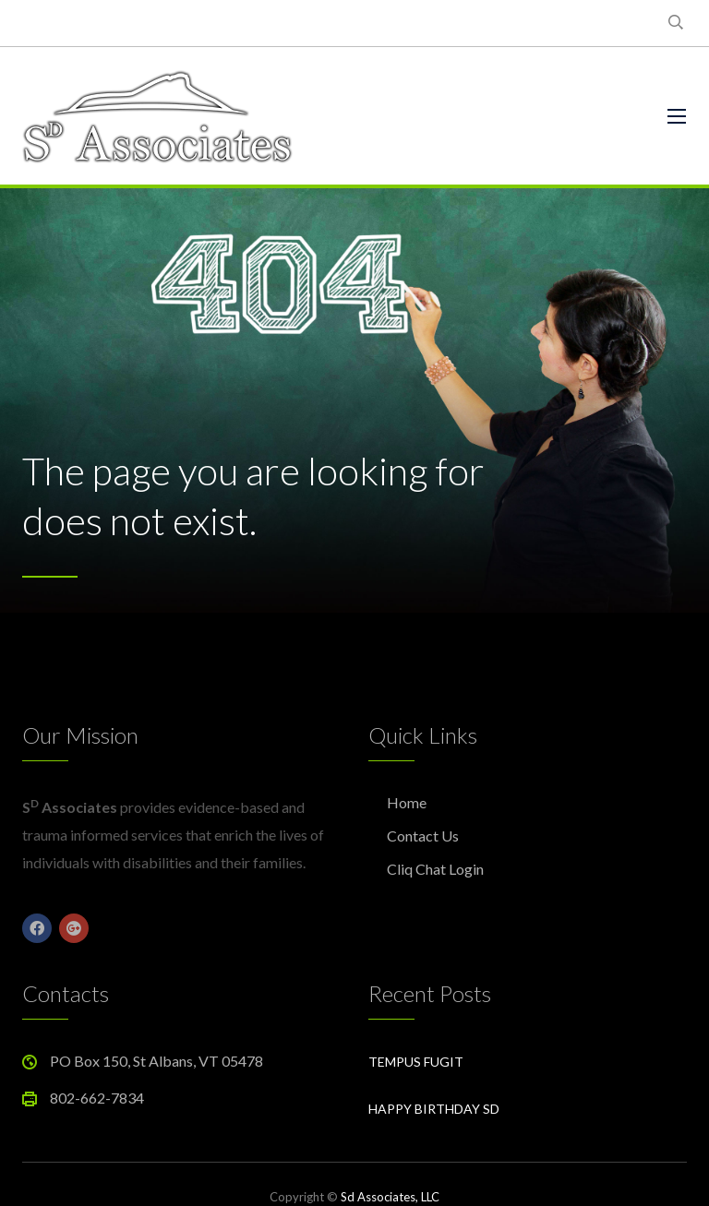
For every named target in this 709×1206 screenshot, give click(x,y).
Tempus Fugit (415, 1061)
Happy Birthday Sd (433, 1108)
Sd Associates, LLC (390, 1196)
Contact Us (423, 835)
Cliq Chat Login (435, 869)
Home (407, 802)
